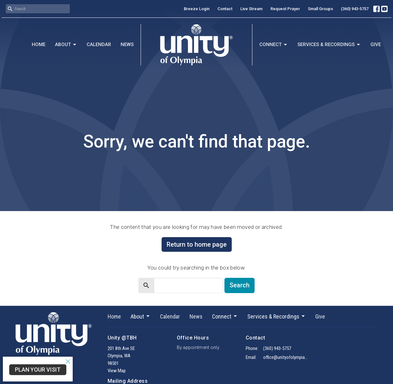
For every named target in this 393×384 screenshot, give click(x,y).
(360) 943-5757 (355, 8)
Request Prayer (285, 8)
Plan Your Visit (38, 369)
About (66, 45)
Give (375, 44)
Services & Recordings (329, 45)
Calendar (99, 44)
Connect (273, 45)
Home (38, 44)
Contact (224, 8)
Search (240, 285)
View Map (117, 371)
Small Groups (320, 8)
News (127, 44)
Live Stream (251, 8)
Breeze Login (197, 8)
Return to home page (197, 244)
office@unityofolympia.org (286, 357)
